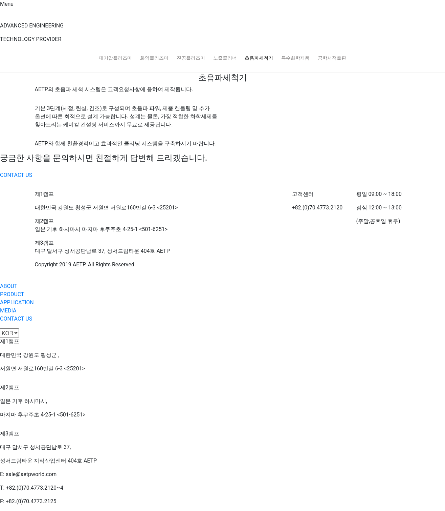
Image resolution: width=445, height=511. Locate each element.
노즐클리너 (225, 58)
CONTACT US (16, 175)
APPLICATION (17, 302)
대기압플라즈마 (115, 58)
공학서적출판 (332, 58)
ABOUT (8, 286)
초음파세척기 (259, 58)
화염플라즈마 (154, 58)
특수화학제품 (295, 58)
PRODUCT (12, 294)
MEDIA (8, 310)
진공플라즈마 (191, 58)
